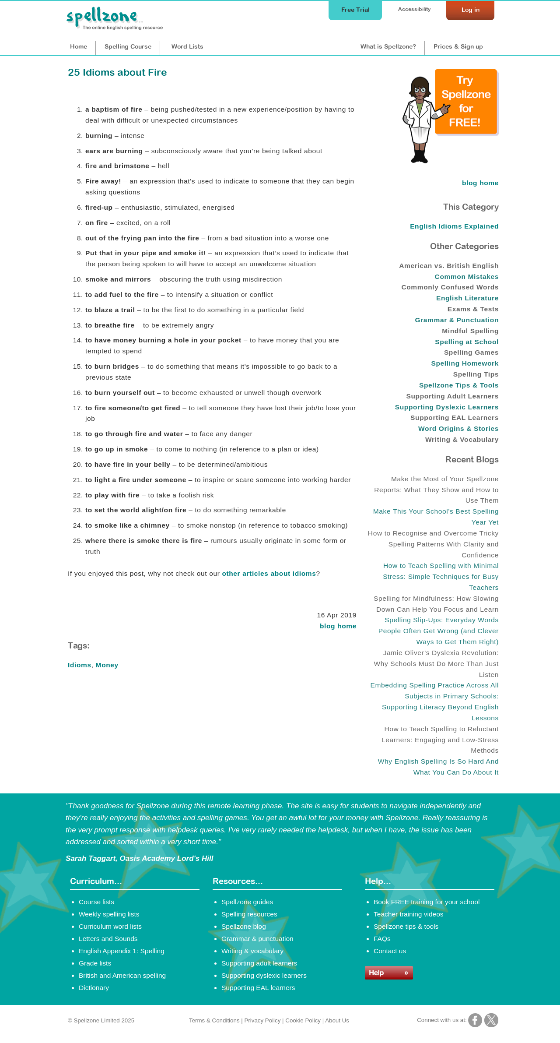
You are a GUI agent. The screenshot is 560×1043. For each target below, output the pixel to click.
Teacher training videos (409, 914)
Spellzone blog (243, 926)
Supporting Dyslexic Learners (447, 407)
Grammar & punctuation (257, 938)
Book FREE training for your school (427, 902)
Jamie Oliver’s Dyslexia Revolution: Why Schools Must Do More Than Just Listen (436, 663)
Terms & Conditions (214, 1020)
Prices (458, 46)
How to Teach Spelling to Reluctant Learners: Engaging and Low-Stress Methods (440, 739)
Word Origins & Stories (458, 428)
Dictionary (94, 987)
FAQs (382, 938)
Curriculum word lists (110, 926)
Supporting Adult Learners (452, 396)
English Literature (467, 298)
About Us (337, 1020)
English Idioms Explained (454, 226)
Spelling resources (249, 914)
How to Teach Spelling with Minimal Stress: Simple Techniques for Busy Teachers (441, 576)
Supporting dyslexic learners (264, 975)
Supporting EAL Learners (454, 417)
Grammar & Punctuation (457, 320)
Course (128, 46)
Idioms (79, 665)
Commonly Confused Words (450, 287)
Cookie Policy (303, 1020)
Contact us (390, 951)
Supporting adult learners (259, 963)
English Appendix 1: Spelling (121, 951)
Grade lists (95, 963)
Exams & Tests (473, 309)
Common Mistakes (467, 276)
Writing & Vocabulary (462, 439)
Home (78, 46)
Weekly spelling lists (109, 914)
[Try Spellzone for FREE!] (450, 161)
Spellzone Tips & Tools (459, 385)
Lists (187, 46)
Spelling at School (467, 341)
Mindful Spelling (470, 331)
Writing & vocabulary (252, 951)
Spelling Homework (465, 363)
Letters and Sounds (108, 938)
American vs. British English (449, 265)
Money (107, 665)
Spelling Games (471, 352)
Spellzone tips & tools (406, 926)
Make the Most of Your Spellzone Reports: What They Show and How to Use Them (436, 489)
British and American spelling (122, 975)
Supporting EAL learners (258, 987)
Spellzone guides (247, 902)
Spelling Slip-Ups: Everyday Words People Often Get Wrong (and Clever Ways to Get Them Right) (438, 630)
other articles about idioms (269, 573)
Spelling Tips (476, 374)
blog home (338, 626)
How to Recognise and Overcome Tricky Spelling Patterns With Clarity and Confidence (433, 544)
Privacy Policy (262, 1020)
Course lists (96, 902)
